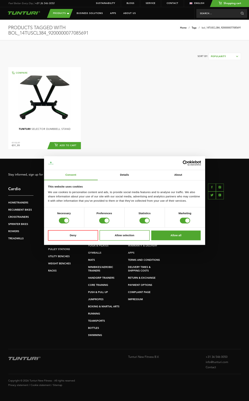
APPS (131, 253)
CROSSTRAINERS (18, 217)
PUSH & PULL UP (98, 292)
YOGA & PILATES (98, 245)
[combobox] (225, 56)
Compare (20, 73)
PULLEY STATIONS (59, 249)
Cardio (14, 189)
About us (129, 13)
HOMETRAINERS (18, 202)
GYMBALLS (94, 253)
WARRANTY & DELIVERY (142, 245)
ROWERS (13, 231)
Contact (172, 3)
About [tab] (178, 174)
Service (150, 3)
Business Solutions (90, 13)
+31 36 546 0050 (44, 3)
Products (61, 13)
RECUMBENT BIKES (20, 210)
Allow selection (124, 235)
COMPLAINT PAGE (139, 292)
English (197, 3)
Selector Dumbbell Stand (45, 129)
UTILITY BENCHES (59, 256)
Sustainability (105, 3)
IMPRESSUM (135, 299)
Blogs (131, 3)
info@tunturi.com (217, 362)
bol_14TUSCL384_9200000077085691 (221, 28)
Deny (73, 235)
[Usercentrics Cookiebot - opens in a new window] (185, 163)
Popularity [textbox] (218, 57)
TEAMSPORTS (96, 321)
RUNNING (94, 314)
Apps (113, 13)
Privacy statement (18, 385)
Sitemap (57, 385)
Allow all (176, 235)
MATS (91, 260)
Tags (194, 28)
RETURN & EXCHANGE (142, 278)
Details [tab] (124, 174)
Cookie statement (41, 385)
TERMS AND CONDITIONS (144, 260)
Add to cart (65, 145)
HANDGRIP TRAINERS (101, 278)
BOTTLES (93, 328)
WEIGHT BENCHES (59, 263)
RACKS (52, 271)
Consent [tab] (70, 174)
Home (183, 28)
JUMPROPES (95, 299)
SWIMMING (95, 335)
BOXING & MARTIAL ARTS (103, 306)
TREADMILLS (16, 238)
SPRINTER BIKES (18, 224)
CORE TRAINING (98, 285)
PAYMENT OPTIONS (140, 285)
